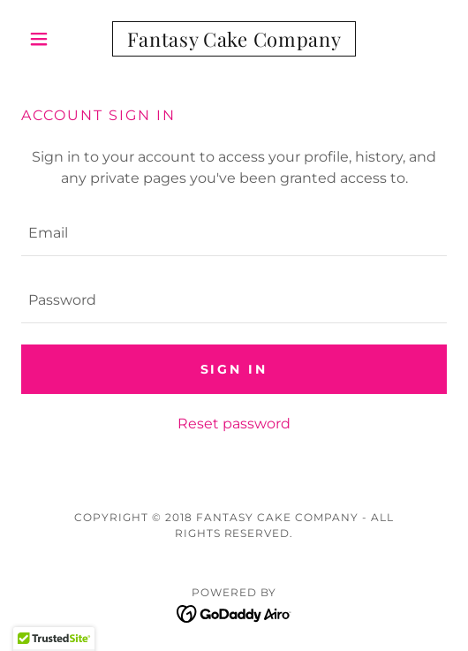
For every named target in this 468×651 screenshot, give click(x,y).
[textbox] (234, 233)
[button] (53, 39)
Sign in (234, 369)
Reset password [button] (234, 423)
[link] (233, 39)
